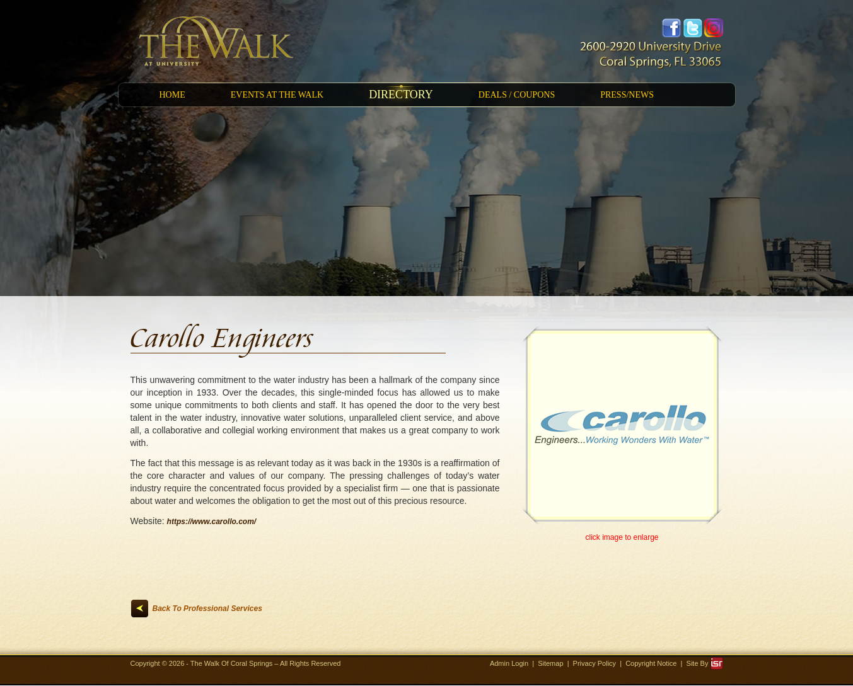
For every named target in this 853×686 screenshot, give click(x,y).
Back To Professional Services (207, 608)
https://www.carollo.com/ (212, 521)
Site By (705, 663)
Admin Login (509, 663)
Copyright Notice (650, 663)
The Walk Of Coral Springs (232, 663)
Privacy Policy (594, 663)
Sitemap (550, 663)
